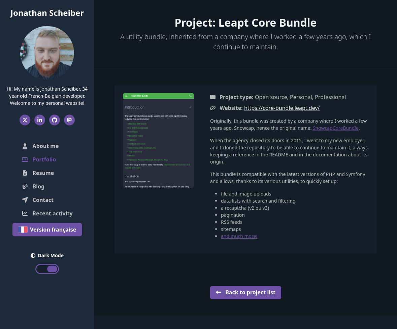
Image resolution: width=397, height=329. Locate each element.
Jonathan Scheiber (47, 12)
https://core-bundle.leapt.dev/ (282, 108)
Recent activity (47, 213)
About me (40, 146)
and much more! (239, 236)
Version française (47, 229)
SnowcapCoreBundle (336, 128)
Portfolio (48, 159)
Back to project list (245, 292)
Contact (38, 200)
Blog (33, 186)
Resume (38, 173)
